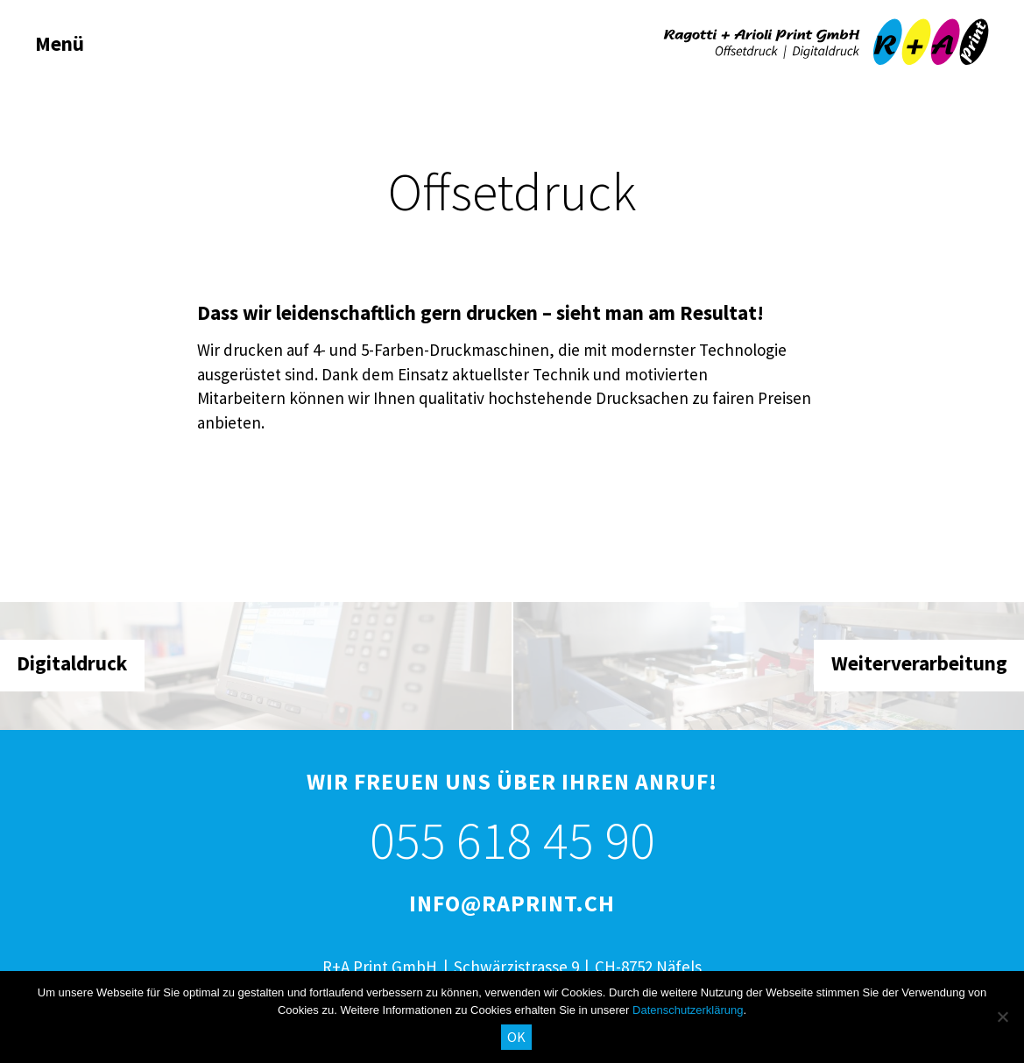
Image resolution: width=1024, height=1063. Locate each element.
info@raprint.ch (512, 903)
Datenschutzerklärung (687, 1010)
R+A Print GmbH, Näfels (825, 42)
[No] (1002, 1016)
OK (516, 1036)
